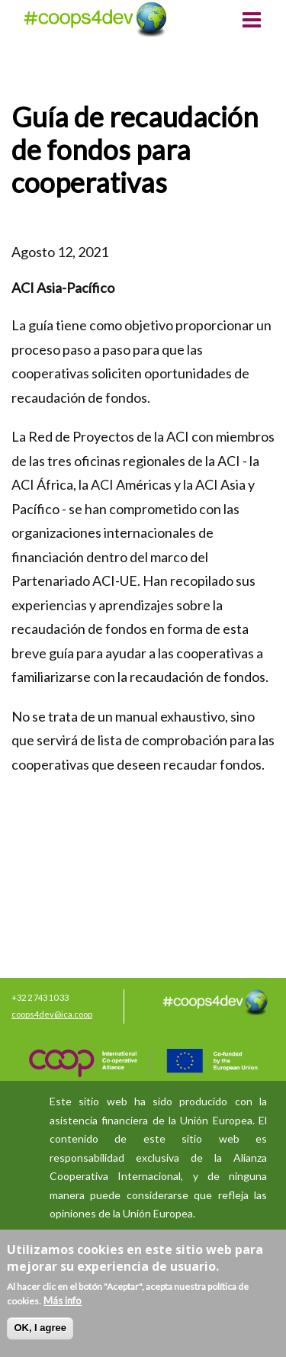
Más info (62, 1300)
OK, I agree (40, 1327)
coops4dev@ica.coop (51, 1014)
